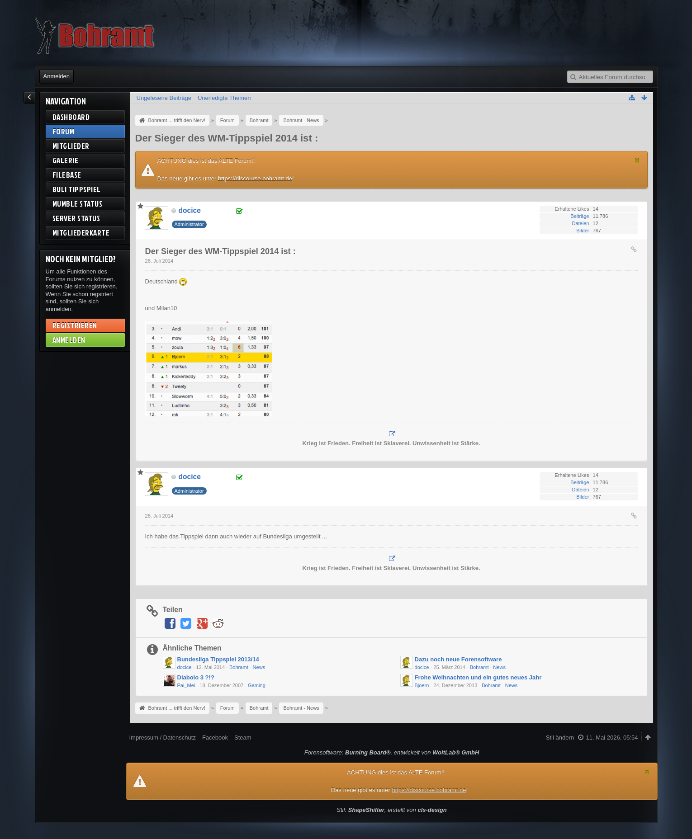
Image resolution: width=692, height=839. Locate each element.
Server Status (76, 218)
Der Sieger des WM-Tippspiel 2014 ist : (226, 138)
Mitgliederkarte (81, 232)
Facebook (215, 737)
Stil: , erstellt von (391, 809)
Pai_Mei (186, 685)
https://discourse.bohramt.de (255, 178)
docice (184, 667)
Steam (242, 737)
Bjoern (422, 685)
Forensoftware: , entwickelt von (391, 752)
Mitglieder (71, 146)
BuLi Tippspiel (76, 189)
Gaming (256, 685)
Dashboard (71, 117)
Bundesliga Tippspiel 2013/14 (218, 659)
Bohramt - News (247, 667)
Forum (63, 131)
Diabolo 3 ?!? (195, 677)
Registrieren (74, 325)
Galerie (65, 160)
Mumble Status (77, 203)
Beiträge (579, 216)
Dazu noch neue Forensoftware (458, 659)
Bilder (582, 230)
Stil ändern (560, 737)
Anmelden (56, 76)
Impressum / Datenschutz (162, 737)
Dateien (580, 223)
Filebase (66, 175)
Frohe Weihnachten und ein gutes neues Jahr (478, 677)
